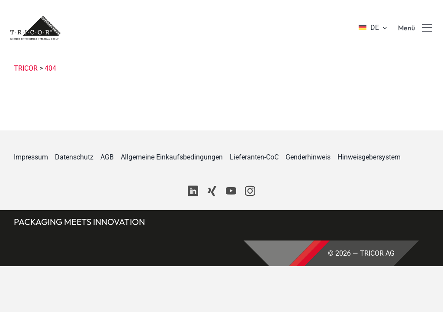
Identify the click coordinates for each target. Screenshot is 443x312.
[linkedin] (193, 191)
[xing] (212, 191)
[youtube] (231, 191)
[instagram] (250, 191)
